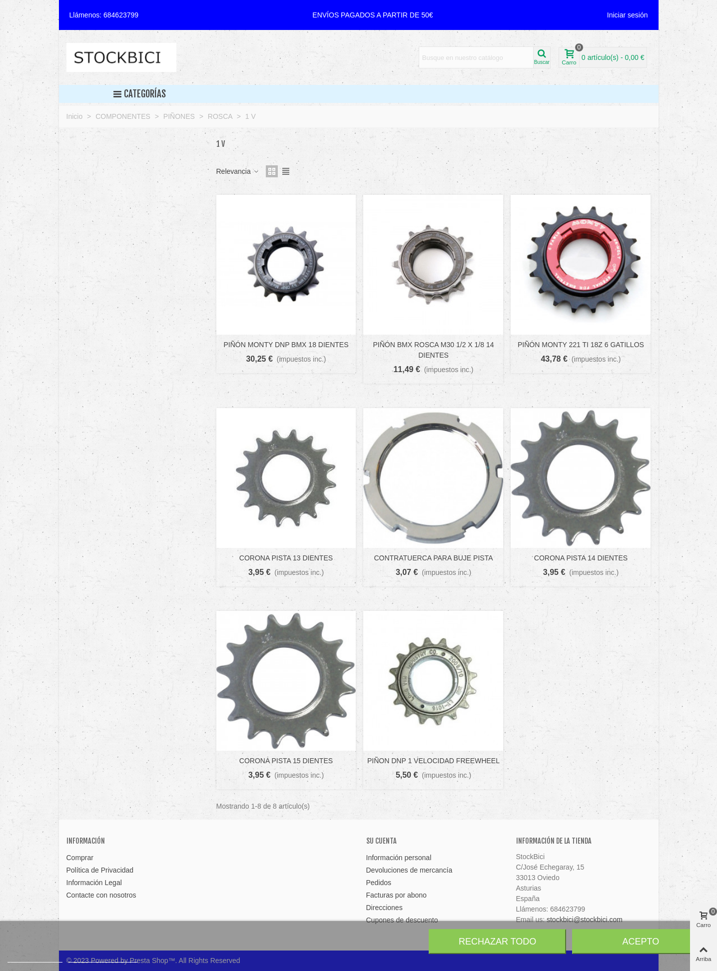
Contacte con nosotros (101, 895)
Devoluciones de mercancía (409, 870)
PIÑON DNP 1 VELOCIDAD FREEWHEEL (433, 761)
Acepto (640, 942)
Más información (34, 958)
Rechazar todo (497, 942)
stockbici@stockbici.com (585, 920)
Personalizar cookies (102, 958)
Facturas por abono (396, 895)
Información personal (399, 858)
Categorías (139, 94)
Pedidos (379, 883)
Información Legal (94, 883)
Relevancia (238, 171)
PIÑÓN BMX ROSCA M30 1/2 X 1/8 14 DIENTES (433, 350)
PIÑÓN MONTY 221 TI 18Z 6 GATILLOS (581, 345)
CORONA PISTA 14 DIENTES (581, 558)
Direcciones (384, 908)
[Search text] (476, 57)
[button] (372, 15)
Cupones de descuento (402, 920)
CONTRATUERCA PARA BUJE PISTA (433, 558)
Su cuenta (381, 841)
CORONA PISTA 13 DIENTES (286, 558)
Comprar (79, 858)
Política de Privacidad (100, 870)
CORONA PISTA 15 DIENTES (286, 761)
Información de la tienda (554, 841)
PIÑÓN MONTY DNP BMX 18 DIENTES (286, 345)
